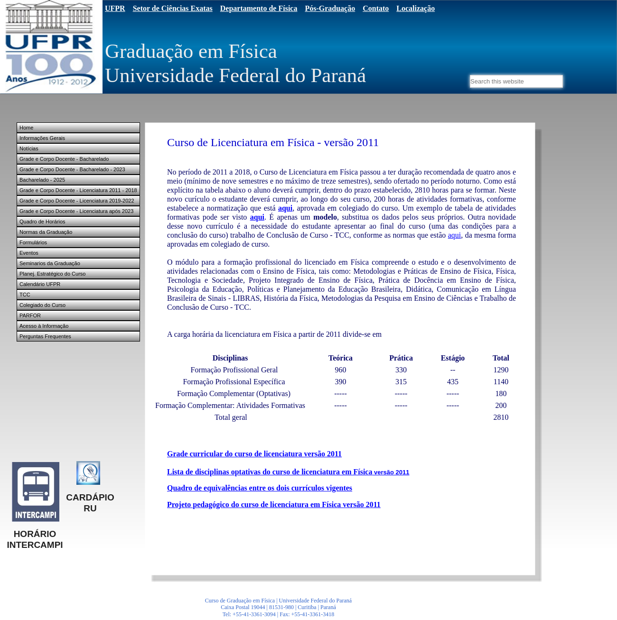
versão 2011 (390, 472)
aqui (285, 208)
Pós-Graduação (330, 8)
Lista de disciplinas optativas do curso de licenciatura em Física (269, 472)
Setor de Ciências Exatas (173, 8)
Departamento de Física (259, 8)
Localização (415, 8)
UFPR (115, 8)
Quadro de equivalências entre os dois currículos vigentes (259, 488)
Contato (376, 8)
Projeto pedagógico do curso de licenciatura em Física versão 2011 (274, 504)
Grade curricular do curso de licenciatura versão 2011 (254, 454)
